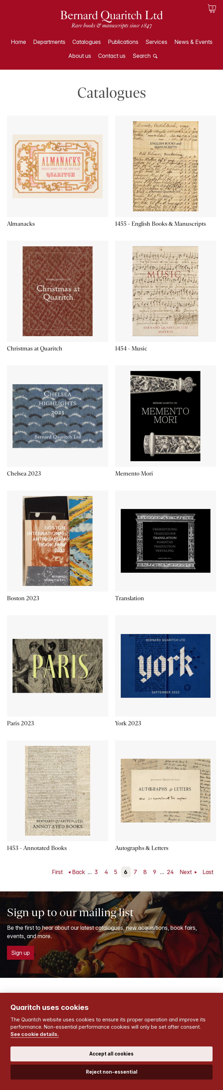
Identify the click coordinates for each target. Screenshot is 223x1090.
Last (207, 871)
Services (156, 41)
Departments (49, 41)
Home (18, 41)
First (57, 871)
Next (186, 871)
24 (170, 871)
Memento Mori (134, 473)
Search (142, 55)
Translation (129, 598)
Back (78, 871)
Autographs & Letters (141, 848)
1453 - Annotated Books (37, 848)
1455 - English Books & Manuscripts (160, 224)
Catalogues (86, 41)
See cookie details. (34, 1034)
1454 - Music (131, 348)
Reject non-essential (111, 1072)
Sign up (20, 952)
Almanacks (21, 224)
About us (79, 55)
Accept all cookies (111, 1054)
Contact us (112, 55)
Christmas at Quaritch (34, 348)
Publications (123, 41)
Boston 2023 (23, 598)
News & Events (193, 41)
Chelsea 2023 (24, 473)
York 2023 (128, 723)
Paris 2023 (20, 723)
